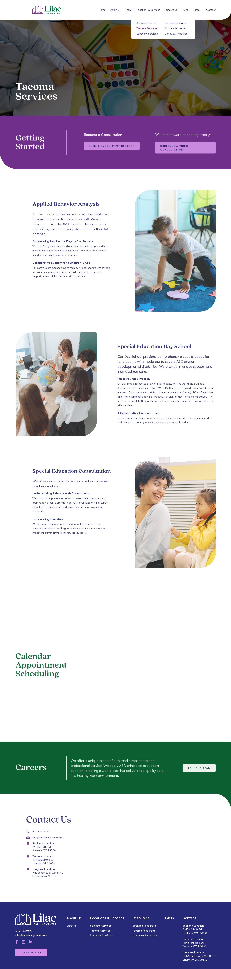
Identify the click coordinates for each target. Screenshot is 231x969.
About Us (115, 9)
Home (102, 9)
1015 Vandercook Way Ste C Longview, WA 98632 (199, 957)
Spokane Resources (144, 925)
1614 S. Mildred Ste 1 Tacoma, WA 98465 (194, 944)
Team (128, 9)
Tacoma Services (100, 930)
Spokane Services (100, 925)
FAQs (185, 9)
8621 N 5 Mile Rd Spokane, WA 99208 (194, 931)
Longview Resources (145, 935)
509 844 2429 (23, 931)
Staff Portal (31, 952)
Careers (197, 9)
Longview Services (101, 935)
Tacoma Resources (144, 930)
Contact (211, 9)
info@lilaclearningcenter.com (31, 935)
